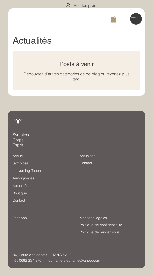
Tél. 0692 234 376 (27, 260)
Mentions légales (93, 218)
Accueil (18, 156)
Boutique (20, 193)
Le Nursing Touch (27, 170)
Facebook (21, 218)
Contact (19, 200)
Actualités (20, 185)
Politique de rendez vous (100, 232)
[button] (113, 19)
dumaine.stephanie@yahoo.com (74, 260)
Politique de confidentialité (101, 225)
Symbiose (20, 163)
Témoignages (23, 178)
